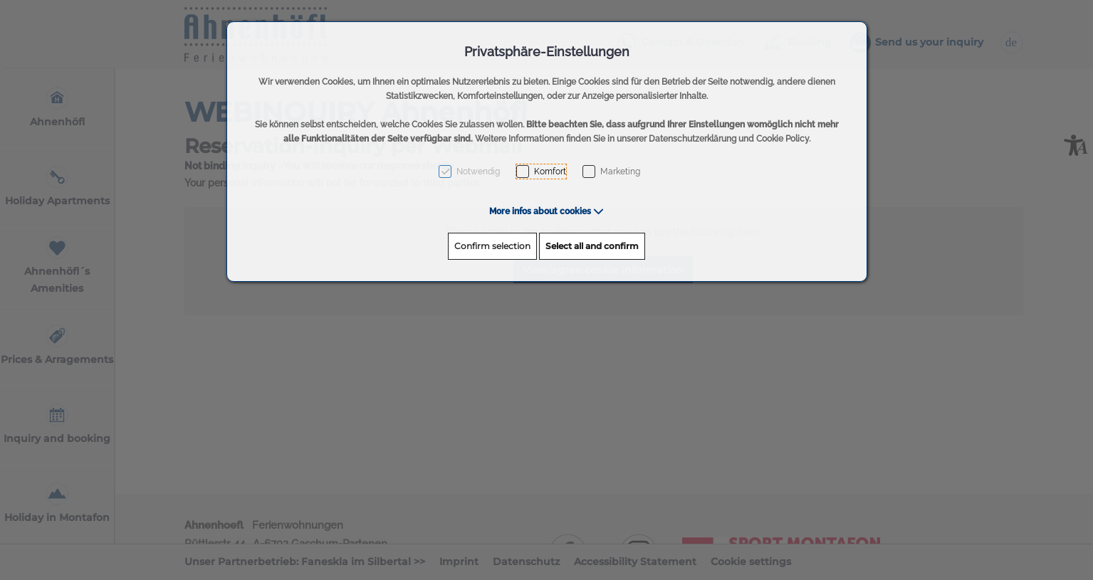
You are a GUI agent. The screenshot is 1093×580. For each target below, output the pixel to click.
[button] (546, 211)
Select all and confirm (592, 246)
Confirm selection (492, 246)
